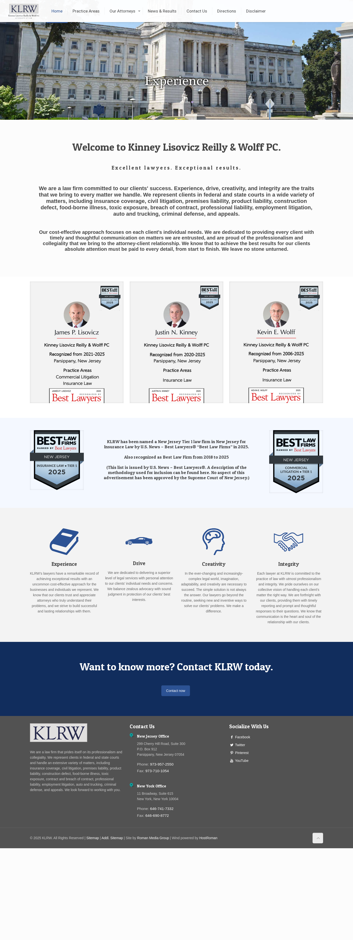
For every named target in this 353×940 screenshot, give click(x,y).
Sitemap (92, 838)
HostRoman (208, 838)
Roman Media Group (153, 838)
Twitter (240, 745)
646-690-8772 (157, 815)
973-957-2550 (162, 764)
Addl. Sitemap (112, 838)
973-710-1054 (157, 771)
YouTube (242, 761)
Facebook (242, 737)
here (204, 472)
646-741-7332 (162, 809)
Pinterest (242, 753)
